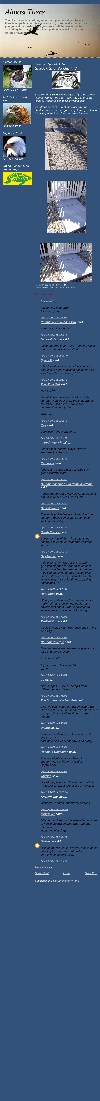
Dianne (46, 727)
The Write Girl (50, 384)
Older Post (91, 873)
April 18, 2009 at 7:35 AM (54, 317)
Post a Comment (43, 867)
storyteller (48, 814)
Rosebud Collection (54, 751)
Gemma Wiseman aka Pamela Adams (67, 484)
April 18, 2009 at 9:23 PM (54, 527)
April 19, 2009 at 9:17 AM (54, 747)
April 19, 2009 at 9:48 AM (54, 771)
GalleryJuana (50, 508)
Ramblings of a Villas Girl (58, 322)
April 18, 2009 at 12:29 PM (54, 420)
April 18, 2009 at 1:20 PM (54, 438)
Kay (43, 425)
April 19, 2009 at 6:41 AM (54, 696)
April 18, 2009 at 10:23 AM (54, 335)
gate (51, 287)
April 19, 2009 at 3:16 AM (54, 637)
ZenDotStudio (50, 621)
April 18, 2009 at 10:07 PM (54, 551)
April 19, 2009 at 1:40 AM (54, 617)
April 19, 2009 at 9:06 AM (54, 723)
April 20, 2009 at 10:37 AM (54, 861)
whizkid (46, 776)
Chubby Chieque (52, 642)
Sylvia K (46, 360)
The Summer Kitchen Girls (59, 700)
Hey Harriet (48, 556)
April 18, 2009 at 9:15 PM (54, 503)
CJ (43, 679)
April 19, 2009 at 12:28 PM (54, 809)
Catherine (47, 463)
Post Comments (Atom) (65, 880)
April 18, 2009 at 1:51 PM (54, 458)
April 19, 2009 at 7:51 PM (54, 837)
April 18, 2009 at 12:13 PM (54, 379)
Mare (44, 301)
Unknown (47, 841)
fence (45, 287)
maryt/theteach (51, 442)
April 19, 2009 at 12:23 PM (54, 792)
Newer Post (42, 873)
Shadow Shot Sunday (64, 287)
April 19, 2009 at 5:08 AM (54, 675)
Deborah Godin (51, 339)
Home (66, 873)
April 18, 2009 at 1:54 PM (54, 479)
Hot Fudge (48, 593)
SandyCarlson (51, 532)
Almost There (25, 11)
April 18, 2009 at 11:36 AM (54, 355)
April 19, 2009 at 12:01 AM (54, 589)
